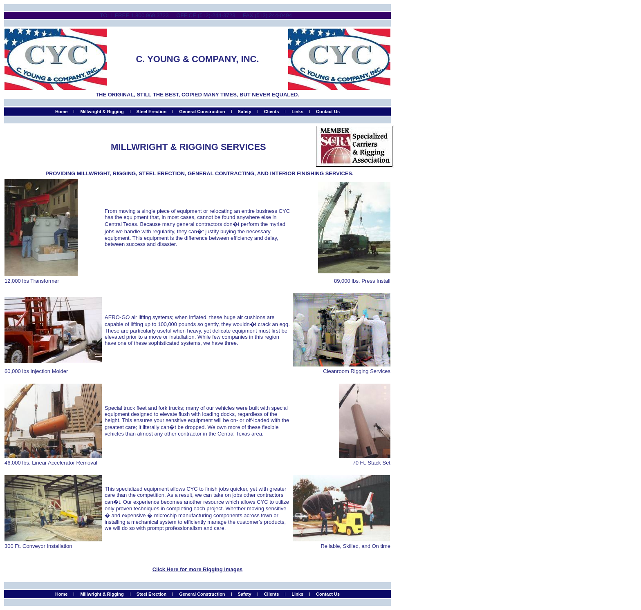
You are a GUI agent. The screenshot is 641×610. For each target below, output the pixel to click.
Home (61, 111)
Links (297, 111)
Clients (271, 111)
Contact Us (328, 111)
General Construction (202, 111)
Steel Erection (151, 111)
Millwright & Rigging (101, 111)
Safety (244, 111)
